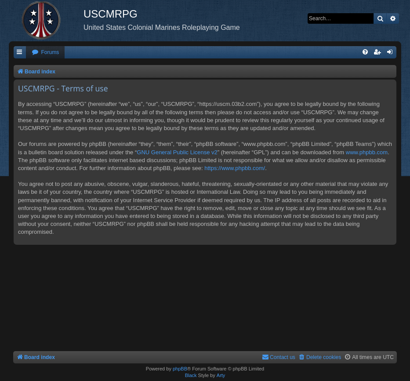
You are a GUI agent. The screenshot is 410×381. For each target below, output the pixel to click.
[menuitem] (45, 52)
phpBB (180, 368)
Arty (221, 375)
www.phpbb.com (367, 152)
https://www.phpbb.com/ (234, 168)
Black (191, 375)
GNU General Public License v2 (177, 152)
